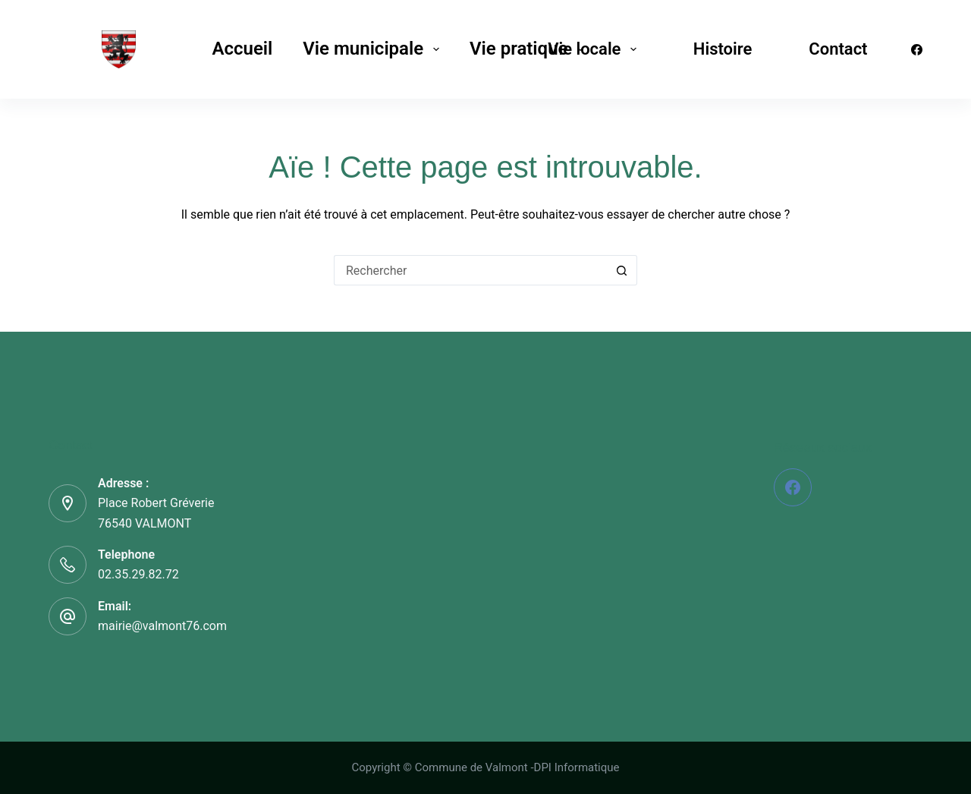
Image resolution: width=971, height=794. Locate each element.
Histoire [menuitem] (722, 48)
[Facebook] (916, 49)
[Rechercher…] (470, 270)
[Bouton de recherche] (622, 270)
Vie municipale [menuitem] (374, 48)
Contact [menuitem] (838, 48)
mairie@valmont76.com (162, 626)
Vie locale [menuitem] (595, 48)
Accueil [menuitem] (242, 48)
